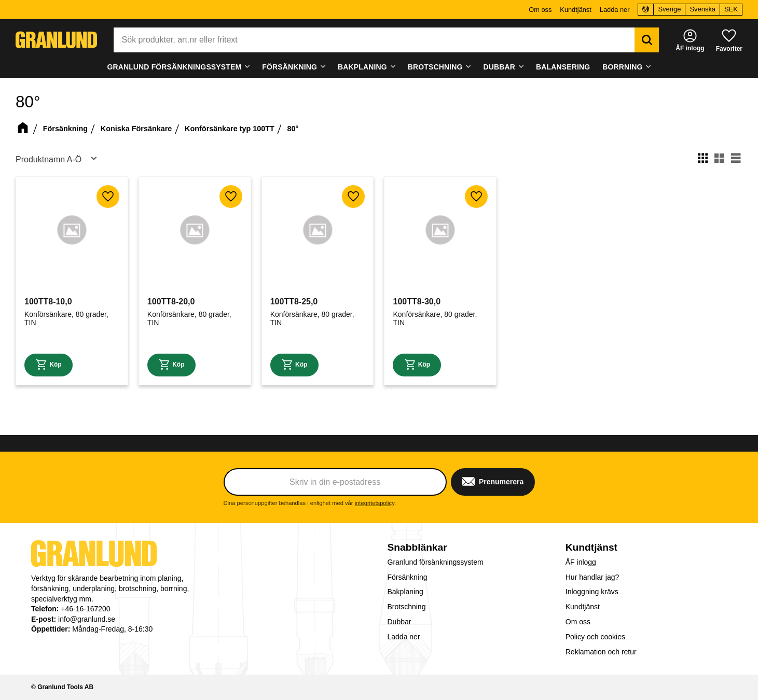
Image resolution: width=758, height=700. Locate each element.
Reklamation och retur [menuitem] (601, 652)
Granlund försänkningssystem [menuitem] (174, 67)
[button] (729, 39)
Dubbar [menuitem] (500, 67)
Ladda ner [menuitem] (615, 9)
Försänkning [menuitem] (289, 67)
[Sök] (641, 39)
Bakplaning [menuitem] (362, 67)
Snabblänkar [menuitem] (417, 547)
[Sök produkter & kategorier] (377, 39)
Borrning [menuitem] (622, 67)
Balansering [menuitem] (563, 67)
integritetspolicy (374, 503)
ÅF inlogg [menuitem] (581, 562)
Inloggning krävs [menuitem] (592, 591)
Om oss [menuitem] (540, 9)
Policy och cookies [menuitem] (595, 637)
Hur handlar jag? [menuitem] (592, 577)
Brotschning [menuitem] (435, 67)
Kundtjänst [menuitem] (575, 9)
